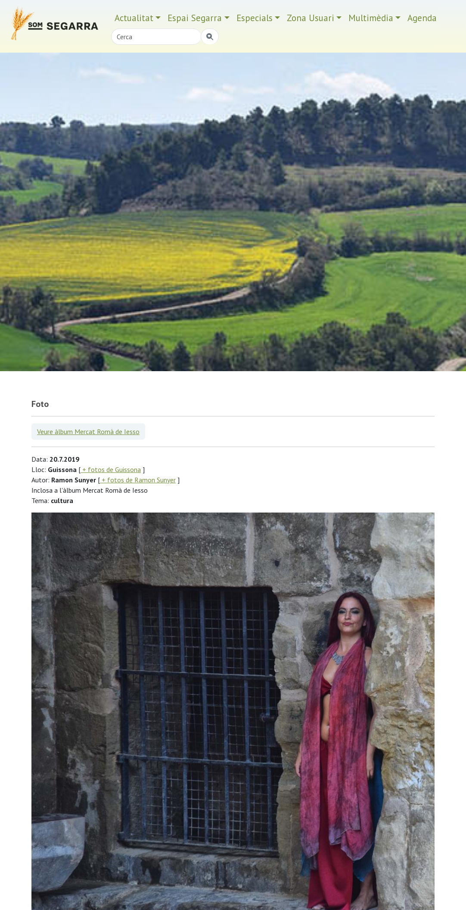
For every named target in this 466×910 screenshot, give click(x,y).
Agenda (422, 18)
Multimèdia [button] (370, 18)
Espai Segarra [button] (195, 18)
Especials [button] (254, 18)
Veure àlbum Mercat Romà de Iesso (88, 431)
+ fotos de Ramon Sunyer (138, 479)
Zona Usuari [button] (310, 18)
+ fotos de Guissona (111, 469)
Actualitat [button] (134, 18)
